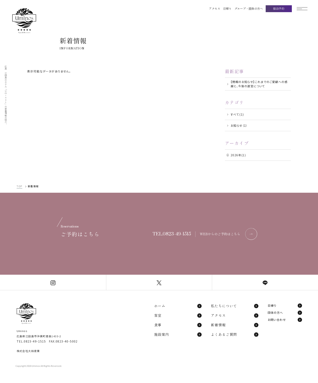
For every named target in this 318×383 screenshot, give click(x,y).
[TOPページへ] (32, 20)
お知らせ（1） (239, 125)
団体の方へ (285, 313)
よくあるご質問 (235, 334)
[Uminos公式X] (159, 282)
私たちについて (235, 305)
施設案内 (178, 334)
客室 (178, 315)
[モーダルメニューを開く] (305, 8)
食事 (178, 324)
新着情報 (235, 324)
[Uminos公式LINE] (265, 282)
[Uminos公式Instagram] (53, 282)
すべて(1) (237, 114)
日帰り (285, 305)
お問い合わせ (285, 320)
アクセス (235, 315)
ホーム (178, 305)
